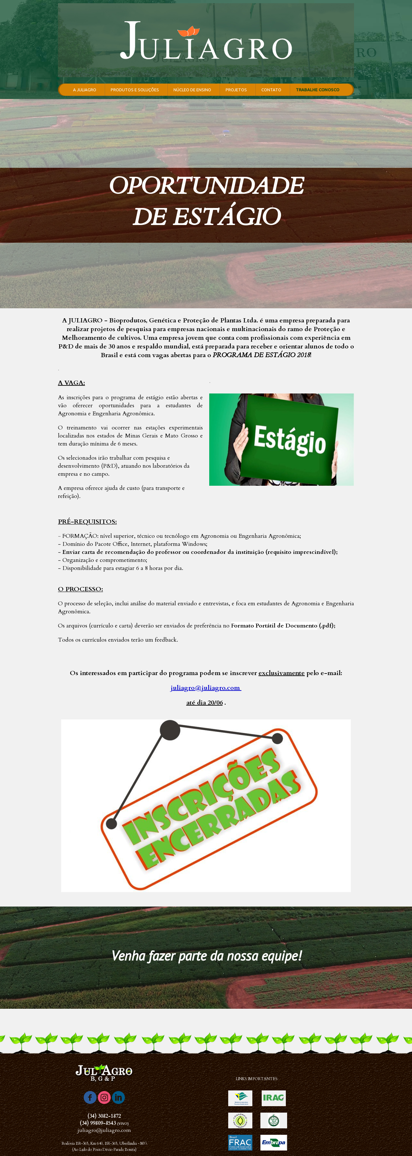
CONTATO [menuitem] (271, 89)
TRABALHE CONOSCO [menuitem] (317, 89)
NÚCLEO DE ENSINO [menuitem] (192, 89)
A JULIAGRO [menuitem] (84, 89)
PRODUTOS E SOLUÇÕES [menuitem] (135, 89)
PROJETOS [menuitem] (236, 89)
